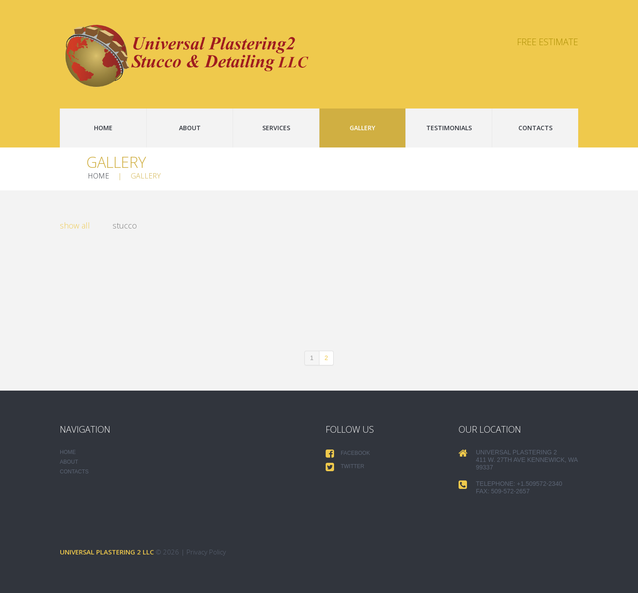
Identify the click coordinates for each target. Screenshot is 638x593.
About (190, 128)
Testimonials (449, 128)
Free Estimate (547, 42)
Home (103, 128)
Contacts (535, 128)
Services (276, 128)
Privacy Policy (206, 551)
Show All (75, 226)
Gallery (362, 128)
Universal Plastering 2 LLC (107, 551)
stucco (125, 226)
